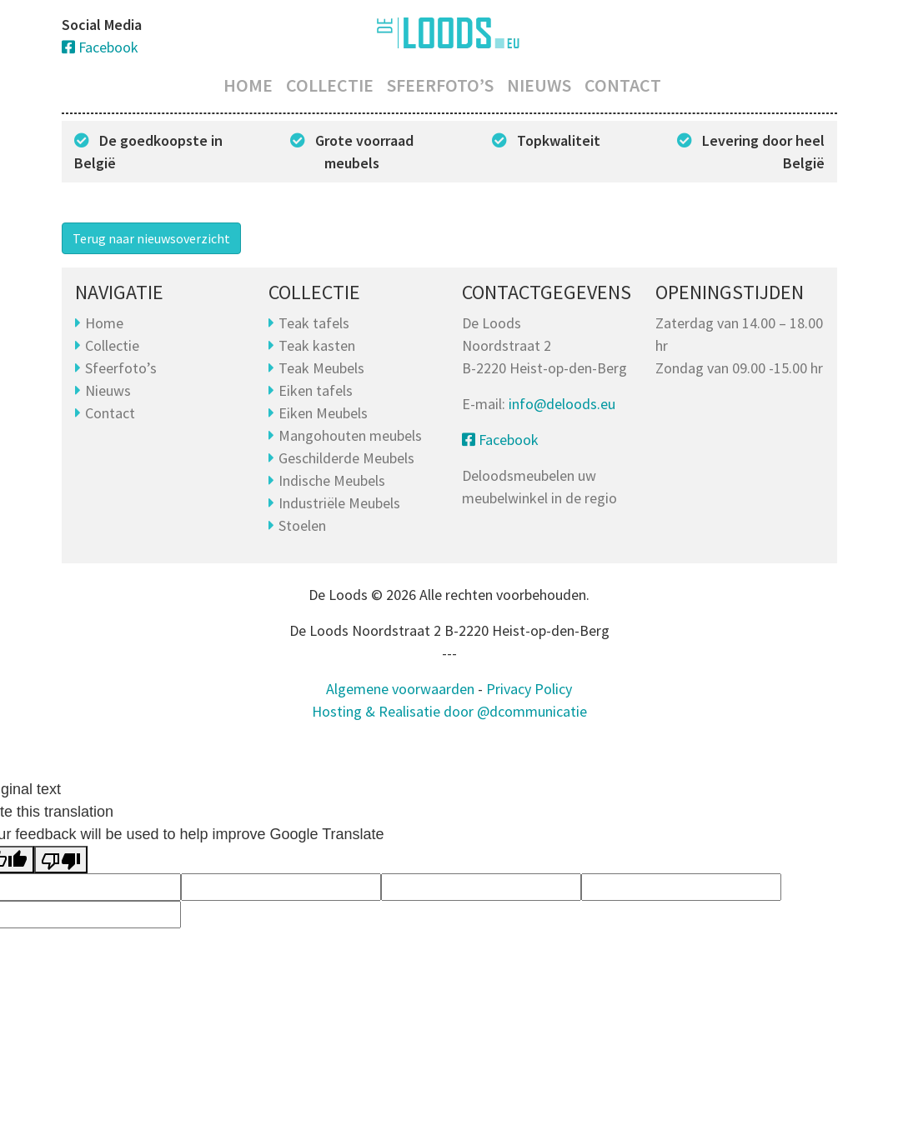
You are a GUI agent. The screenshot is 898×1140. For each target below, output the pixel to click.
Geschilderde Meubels (346, 458)
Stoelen (302, 525)
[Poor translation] (61, 859)
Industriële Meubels (339, 502)
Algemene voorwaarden (400, 688)
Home (248, 85)
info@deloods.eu (562, 403)
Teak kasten (316, 345)
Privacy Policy (529, 688)
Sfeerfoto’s (440, 85)
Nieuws (539, 85)
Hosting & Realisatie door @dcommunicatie (449, 711)
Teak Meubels (321, 368)
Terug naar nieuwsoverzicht (151, 238)
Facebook (100, 47)
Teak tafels (313, 322)
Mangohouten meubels (350, 435)
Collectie (330, 85)
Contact (622, 85)
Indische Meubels (331, 480)
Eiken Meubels (323, 412)
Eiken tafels (315, 390)
